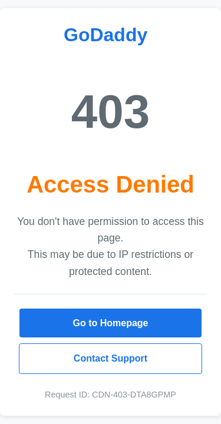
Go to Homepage (110, 323)
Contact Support (110, 358)
